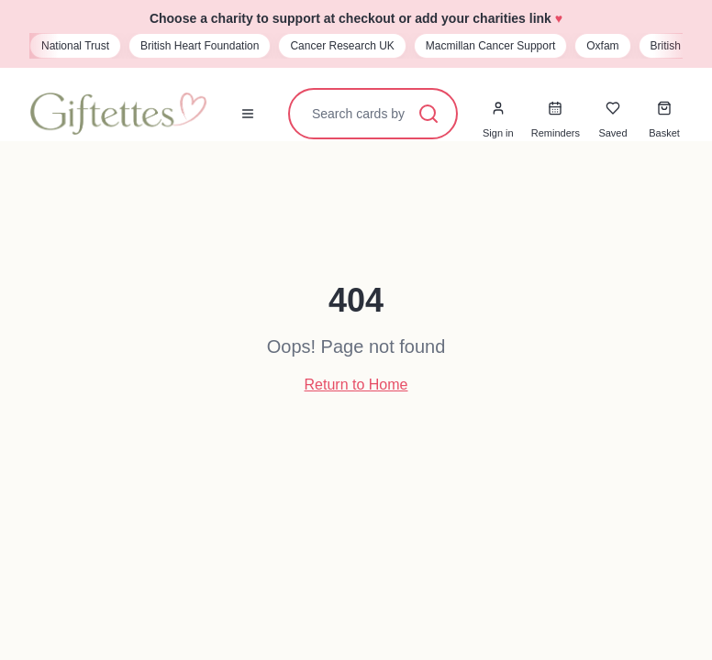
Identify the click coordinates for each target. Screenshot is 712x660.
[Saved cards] (613, 108)
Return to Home (356, 384)
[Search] (428, 114)
